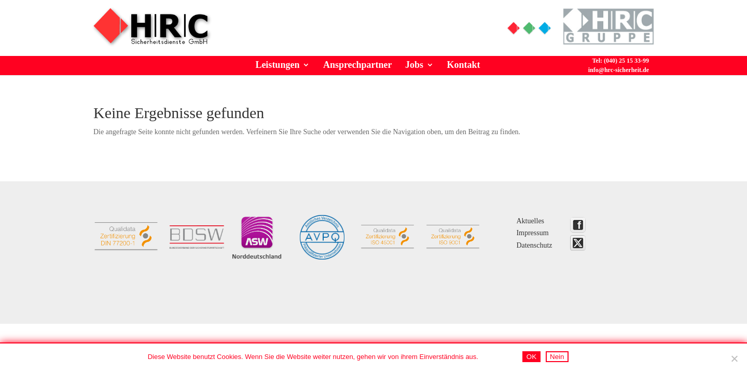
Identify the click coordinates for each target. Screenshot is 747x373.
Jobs (414, 64)
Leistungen (277, 64)
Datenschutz (534, 245)
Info (353, 24)
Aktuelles (530, 221)
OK (531, 357)
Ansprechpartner (357, 64)
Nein (557, 357)
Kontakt (463, 64)
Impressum (532, 233)
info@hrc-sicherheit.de (618, 70)
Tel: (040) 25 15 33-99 (432, 24)
